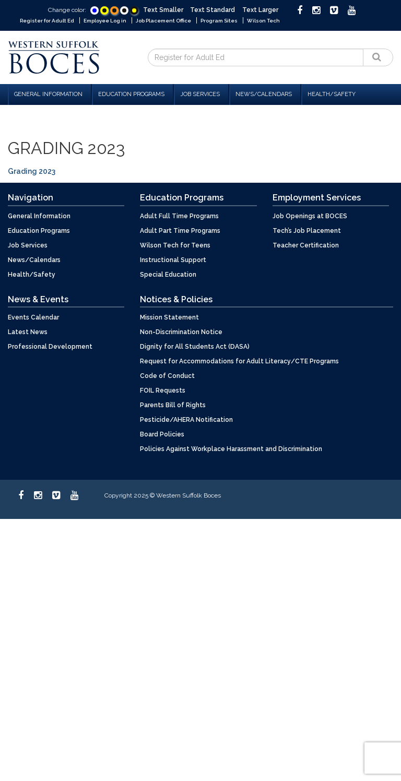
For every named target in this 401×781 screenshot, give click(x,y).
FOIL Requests (162, 390)
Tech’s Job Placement (307, 230)
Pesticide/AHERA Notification (186, 419)
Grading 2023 (31, 171)
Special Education (168, 274)
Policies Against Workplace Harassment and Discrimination (231, 449)
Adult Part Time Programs (180, 230)
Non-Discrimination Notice (181, 332)
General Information (50, 94)
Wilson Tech (263, 20)
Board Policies (162, 434)
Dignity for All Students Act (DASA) (195, 346)
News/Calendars (265, 94)
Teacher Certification (306, 245)
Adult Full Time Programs (179, 216)
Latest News (28, 332)
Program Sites (219, 20)
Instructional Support (173, 260)
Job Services (201, 94)
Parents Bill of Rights (173, 405)
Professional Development (50, 346)
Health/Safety (332, 94)
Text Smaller (163, 10)
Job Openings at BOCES (310, 216)
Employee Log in (105, 20)
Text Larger (260, 10)
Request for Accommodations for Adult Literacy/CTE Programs (239, 361)
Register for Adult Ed (47, 20)
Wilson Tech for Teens (175, 245)
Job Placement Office (163, 20)
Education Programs (133, 94)
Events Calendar (33, 317)
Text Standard (212, 10)
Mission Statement (169, 317)
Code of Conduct (167, 376)
